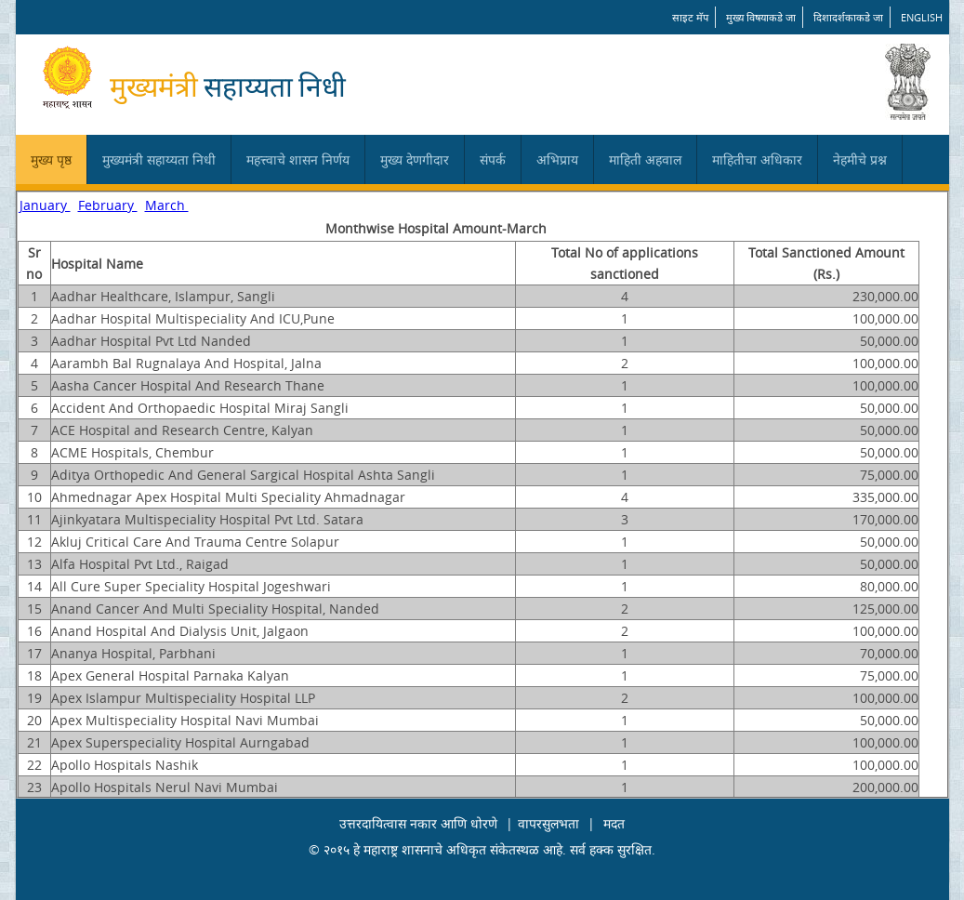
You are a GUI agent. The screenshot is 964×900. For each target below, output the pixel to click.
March (167, 205)
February (108, 205)
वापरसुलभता (548, 823)
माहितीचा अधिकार (757, 159)
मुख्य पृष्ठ (51, 159)
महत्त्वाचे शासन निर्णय (298, 159)
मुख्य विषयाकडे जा (761, 17)
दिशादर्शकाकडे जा (848, 17)
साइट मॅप (690, 17)
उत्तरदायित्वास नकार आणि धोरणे (418, 823)
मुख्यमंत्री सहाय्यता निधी (159, 159)
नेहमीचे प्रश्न (860, 159)
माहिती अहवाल (645, 159)
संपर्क (493, 159)
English (922, 17)
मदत (614, 823)
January (45, 205)
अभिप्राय (557, 159)
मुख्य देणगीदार (414, 159)
